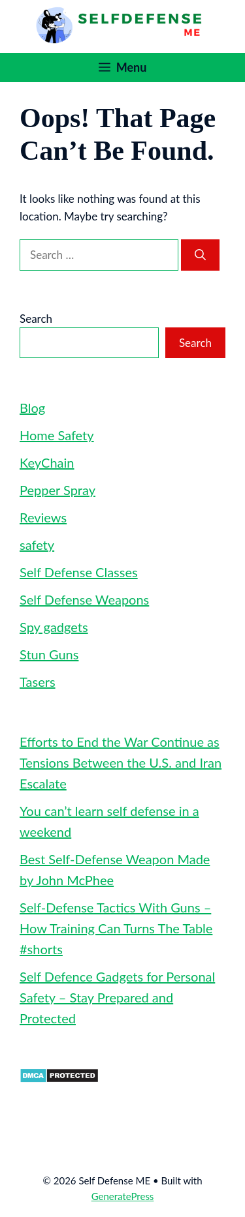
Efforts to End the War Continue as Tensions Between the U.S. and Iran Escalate (120, 762)
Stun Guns (49, 654)
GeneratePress (122, 1196)
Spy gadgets (54, 627)
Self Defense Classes (79, 572)
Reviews (43, 517)
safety (37, 544)
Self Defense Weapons (84, 599)
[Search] (200, 255)
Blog (32, 407)
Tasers (38, 681)
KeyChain (47, 462)
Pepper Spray (57, 490)
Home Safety (57, 435)
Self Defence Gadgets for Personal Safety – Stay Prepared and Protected (117, 997)
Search (36, 318)
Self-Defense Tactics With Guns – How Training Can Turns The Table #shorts (116, 928)
